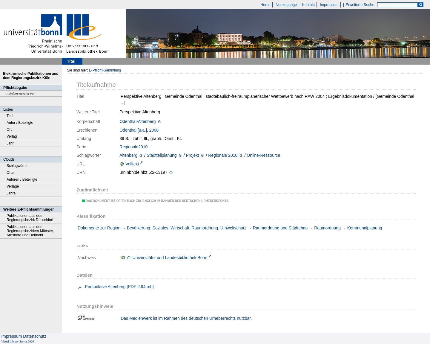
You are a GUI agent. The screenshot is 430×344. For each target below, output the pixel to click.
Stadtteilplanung (161, 155)
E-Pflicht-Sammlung (105, 70)
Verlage (13, 186)
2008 (154, 130)
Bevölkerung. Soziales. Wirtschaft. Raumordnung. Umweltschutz (186, 228)
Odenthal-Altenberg (137, 121)
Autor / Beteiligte (20, 123)
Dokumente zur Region (99, 228)
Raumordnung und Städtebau (280, 228)
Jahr (10, 143)
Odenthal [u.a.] (133, 130)
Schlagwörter (17, 166)
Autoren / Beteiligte (22, 179)
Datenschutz (34, 336)
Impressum (329, 5)
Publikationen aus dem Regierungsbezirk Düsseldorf (30, 218)
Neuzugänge (286, 5)
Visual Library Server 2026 (17, 341)
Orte (10, 173)
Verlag (12, 136)
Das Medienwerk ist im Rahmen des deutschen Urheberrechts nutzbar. (186, 318)
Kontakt (308, 5)
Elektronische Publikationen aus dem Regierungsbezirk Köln (30, 75)
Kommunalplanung (364, 228)
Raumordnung (327, 228)
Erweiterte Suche (360, 5)
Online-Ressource (263, 155)
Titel (10, 116)
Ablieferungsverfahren (21, 93)
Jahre (11, 193)
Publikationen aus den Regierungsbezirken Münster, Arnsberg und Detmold (30, 231)
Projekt (192, 155)
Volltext (132, 164)
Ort (9, 129)
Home (265, 5)
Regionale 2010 (222, 155)
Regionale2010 (133, 146)
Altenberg (128, 155)
